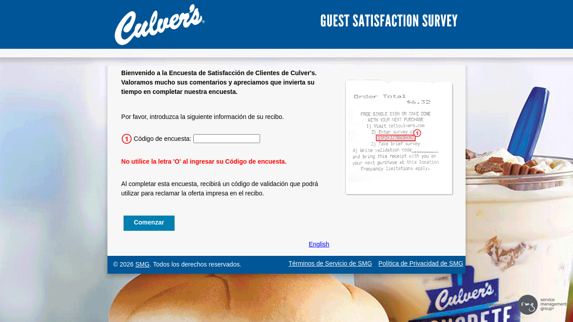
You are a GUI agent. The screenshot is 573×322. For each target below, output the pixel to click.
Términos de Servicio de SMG (330, 263)
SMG (142, 264)
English (319, 244)
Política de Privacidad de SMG (420, 263)
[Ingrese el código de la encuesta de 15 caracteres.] (226, 138)
